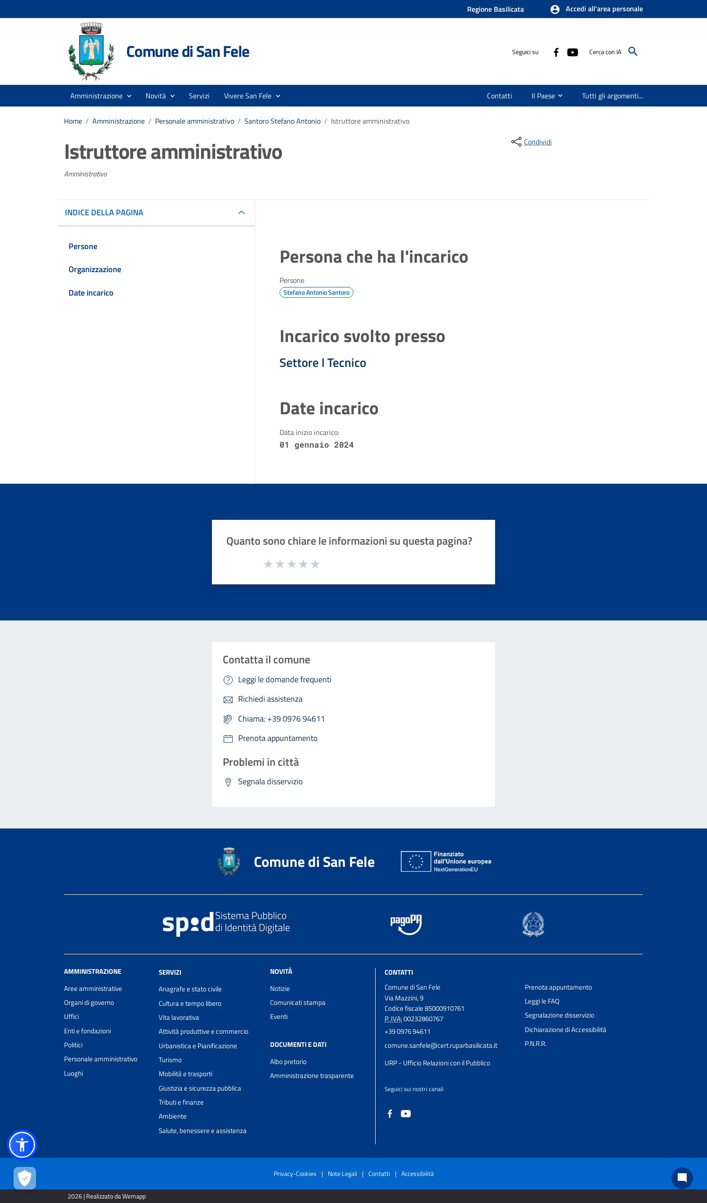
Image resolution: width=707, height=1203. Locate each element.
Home (73, 121)
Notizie (280, 988)
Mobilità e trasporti (185, 1074)
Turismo (170, 1060)
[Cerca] (633, 51)
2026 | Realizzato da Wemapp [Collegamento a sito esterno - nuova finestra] (107, 1196)
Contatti (399, 972)
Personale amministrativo (194, 121)
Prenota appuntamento (558, 987)
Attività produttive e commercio (203, 1031)
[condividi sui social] (531, 141)
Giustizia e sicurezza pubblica (200, 1088)
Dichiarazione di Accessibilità (565, 1029)
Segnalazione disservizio (559, 1015)
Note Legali (342, 1173)
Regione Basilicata (495, 9)
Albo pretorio (288, 1061)
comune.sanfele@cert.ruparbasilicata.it (441, 1045)
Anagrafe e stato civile (190, 989)
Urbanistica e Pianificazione (198, 1046)
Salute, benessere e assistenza (203, 1130)
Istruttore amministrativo (370, 121)
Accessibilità (417, 1173)
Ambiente (173, 1116)
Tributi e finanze (181, 1102)
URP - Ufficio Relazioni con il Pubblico (437, 1063)
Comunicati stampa (298, 1002)
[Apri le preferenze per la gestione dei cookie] (25, 1178)
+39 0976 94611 (408, 1031)
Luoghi (73, 1073)
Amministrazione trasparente (312, 1075)
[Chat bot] (682, 1178)
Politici (73, 1045)
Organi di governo (89, 1002)
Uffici (71, 1016)
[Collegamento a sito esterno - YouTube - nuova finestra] (572, 51)
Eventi (279, 1016)
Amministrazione (118, 121)
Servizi (170, 972)
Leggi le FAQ (542, 1001)
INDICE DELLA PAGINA (108, 212)
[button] (596, 9)
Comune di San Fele (187, 51)
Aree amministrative (93, 988)
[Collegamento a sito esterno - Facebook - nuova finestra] (556, 51)
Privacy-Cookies (295, 1173)
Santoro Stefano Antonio (282, 121)
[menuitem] (500, 96)
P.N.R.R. (535, 1043)
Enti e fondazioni (87, 1031)
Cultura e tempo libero (190, 1003)
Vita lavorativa (179, 1017)
